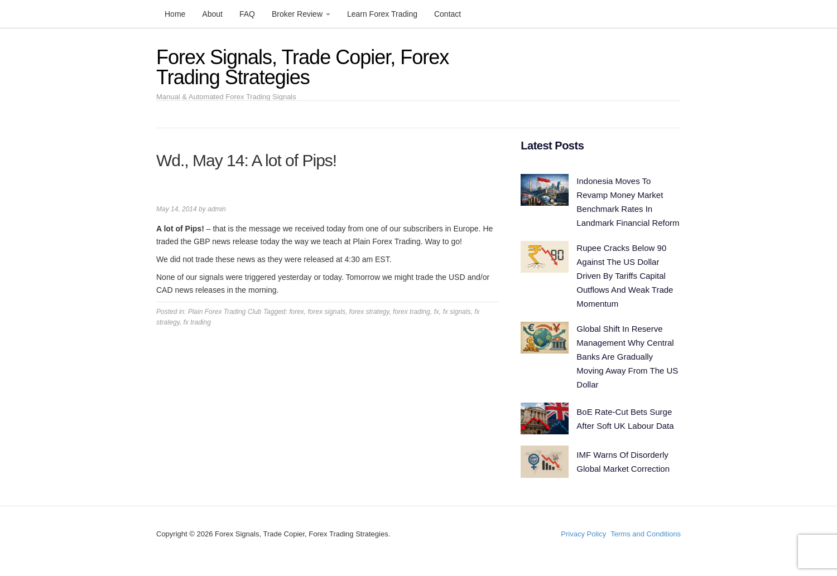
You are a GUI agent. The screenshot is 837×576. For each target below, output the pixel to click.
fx (436, 312)
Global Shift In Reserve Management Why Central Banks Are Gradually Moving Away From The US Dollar (627, 356)
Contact (447, 13)
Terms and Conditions (645, 534)
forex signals (326, 312)
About (212, 13)
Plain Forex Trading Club (225, 312)
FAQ (247, 13)
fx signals (456, 312)
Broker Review (301, 13)
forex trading (411, 312)
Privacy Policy (583, 534)
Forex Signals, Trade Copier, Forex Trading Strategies (302, 67)
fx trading (196, 322)
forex (296, 312)
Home (175, 13)
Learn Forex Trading (382, 13)
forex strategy (369, 312)
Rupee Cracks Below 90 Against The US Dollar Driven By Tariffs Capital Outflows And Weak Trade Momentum (624, 275)
